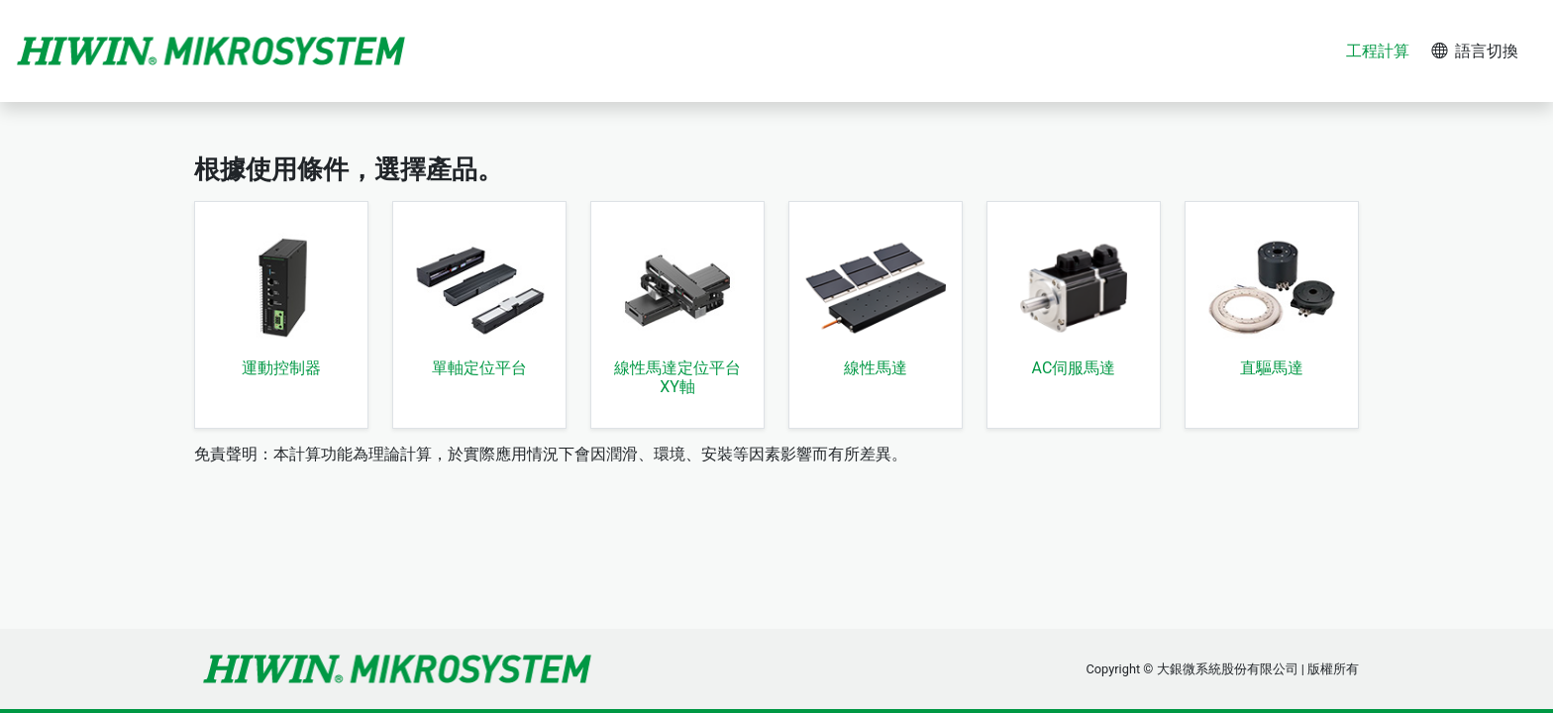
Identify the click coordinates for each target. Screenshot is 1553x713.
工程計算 (1377, 51)
